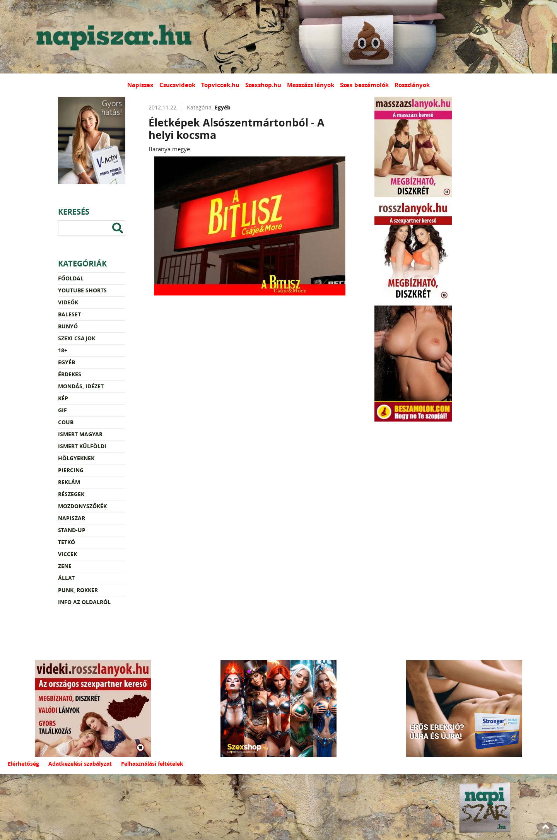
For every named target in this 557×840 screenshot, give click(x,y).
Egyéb (66, 362)
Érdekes (69, 374)
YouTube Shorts (82, 290)
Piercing (71, 470)
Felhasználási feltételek (152, 763)
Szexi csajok (76, 338)
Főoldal (71, 278)
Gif (62, 410)
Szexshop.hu (263, 85)
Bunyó (68, 326)
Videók (68, 302)
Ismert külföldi (82, 446)
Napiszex (140, 85)
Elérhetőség (23, 763)
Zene (65, 566)
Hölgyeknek (76, 458)
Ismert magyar (80, 434)
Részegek (71, 494)
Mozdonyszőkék (82, 506)
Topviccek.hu (220, 85)
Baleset (69, 314)
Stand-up (71, 530)
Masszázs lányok (310, 85)
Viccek (67, 554)
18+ (62, 350)
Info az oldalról (84, 602)
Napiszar (71, 518)
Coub (65, 422)
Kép (63, 398)
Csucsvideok (177, 85)
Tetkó (66, 542)
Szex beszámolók (364, 85)
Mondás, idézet (81, 386)
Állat (66, 578)
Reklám (69, 482)
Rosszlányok (412, 85)
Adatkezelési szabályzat (80, 763)
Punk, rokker (78, 590)
